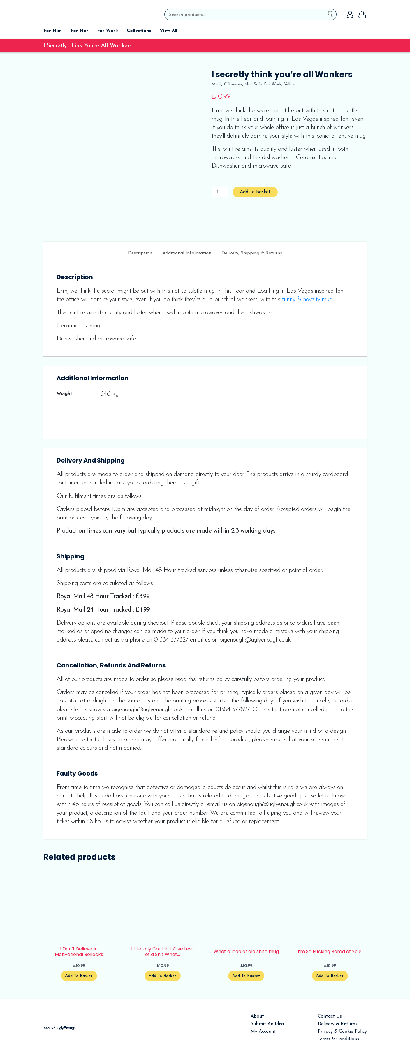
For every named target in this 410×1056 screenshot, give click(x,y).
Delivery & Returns (337, 1024)
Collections (139, 31)
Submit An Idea (267, 1024)
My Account (263, 1031)
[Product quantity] (220, 192)
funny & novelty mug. (307, 299)
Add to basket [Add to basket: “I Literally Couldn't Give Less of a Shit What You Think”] (162, 976)
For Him (52, 31)
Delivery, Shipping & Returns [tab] (251, 253)
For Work (107, 31)
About (257, 1016)
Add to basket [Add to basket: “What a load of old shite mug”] (246, 976)
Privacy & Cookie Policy (342, 1031)
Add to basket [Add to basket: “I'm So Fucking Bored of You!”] (330, 976)
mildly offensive (227, 84)
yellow (289, 84)
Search (332, 13)
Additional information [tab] (186, 253)
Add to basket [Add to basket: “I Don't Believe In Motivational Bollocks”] (79, 976)
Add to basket (255, 192)
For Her (79, 31)
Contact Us (330, 1016)
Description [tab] (140, 253)
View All (168, 31)
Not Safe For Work (262, 84)
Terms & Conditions (338, 1039)
